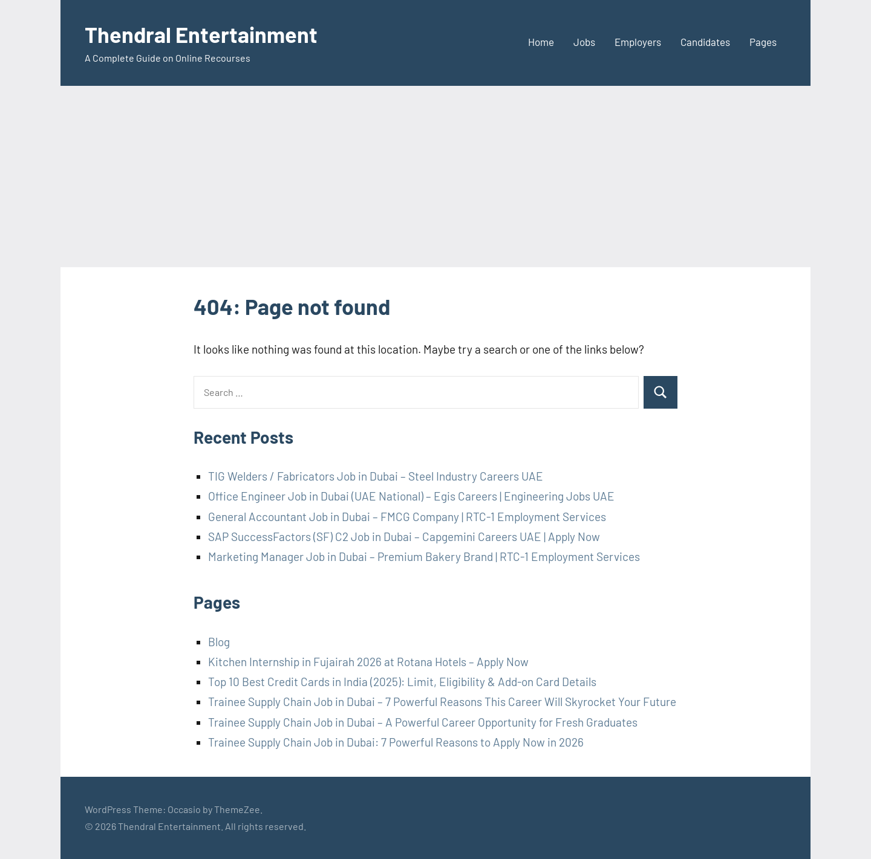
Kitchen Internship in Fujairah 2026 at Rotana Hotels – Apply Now (368, 662)
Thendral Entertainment (201, 34)
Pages (763, 42)
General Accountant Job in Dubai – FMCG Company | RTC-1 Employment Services (407, 517)
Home (541, 42)
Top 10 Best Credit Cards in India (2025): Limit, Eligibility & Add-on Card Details (402, 682)
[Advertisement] (435, 176)
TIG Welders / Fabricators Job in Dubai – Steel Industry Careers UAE (375, 476)
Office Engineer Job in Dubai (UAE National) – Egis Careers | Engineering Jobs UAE (411, 496)
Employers (638, 42)
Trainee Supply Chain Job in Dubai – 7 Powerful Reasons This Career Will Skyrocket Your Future (442, 701)
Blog (219, 642)
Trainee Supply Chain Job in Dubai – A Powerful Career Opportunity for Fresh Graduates (423, 722)
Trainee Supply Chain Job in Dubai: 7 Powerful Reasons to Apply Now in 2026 (396, 742)
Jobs (584, 42)
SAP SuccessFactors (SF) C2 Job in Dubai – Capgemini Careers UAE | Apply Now (404, 536)
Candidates (705, 42)
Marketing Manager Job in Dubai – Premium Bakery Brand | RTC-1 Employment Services (424, 556)
